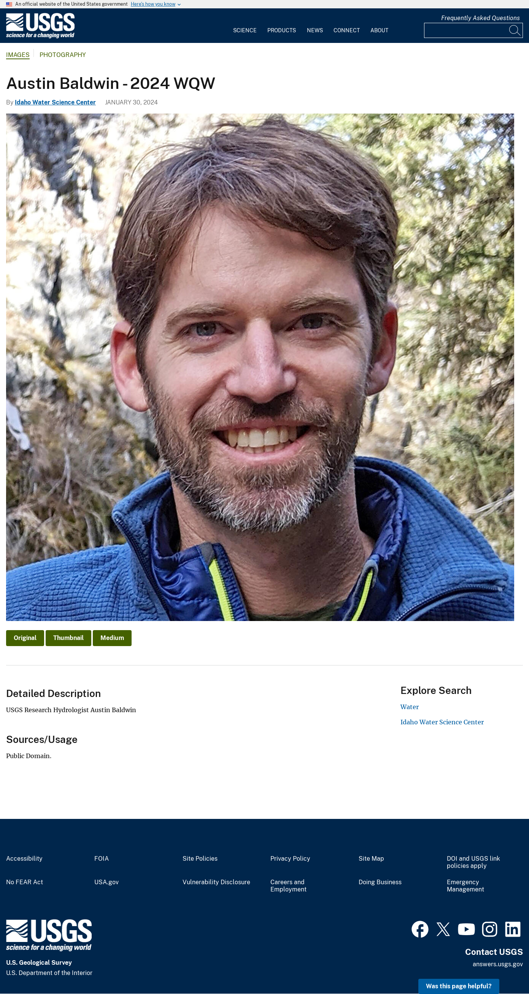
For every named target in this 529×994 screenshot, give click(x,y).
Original (25, 638)
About (379, 30)
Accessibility (24, 858)
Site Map (371, 858)
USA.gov (106, 882)
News (315, 30)
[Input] (473, 30)
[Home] (40, 36)
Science (245, 30)
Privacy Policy (290, 858)
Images (18, 54)
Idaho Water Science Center (55, 102)
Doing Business (380, 882)
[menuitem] (245, 26)
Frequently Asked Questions (480, 18)
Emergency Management (465, 886)
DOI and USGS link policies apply (473, 862)
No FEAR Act (24, 882)
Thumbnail (68, 638)
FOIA (101, 858)
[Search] (515, 30)
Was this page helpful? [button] (459, 986)
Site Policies (200, 858)
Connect (347, 30)
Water (409, 707)
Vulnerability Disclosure (216, 882)
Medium (112, 638)
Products (281, 30)
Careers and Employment (288, 886)
